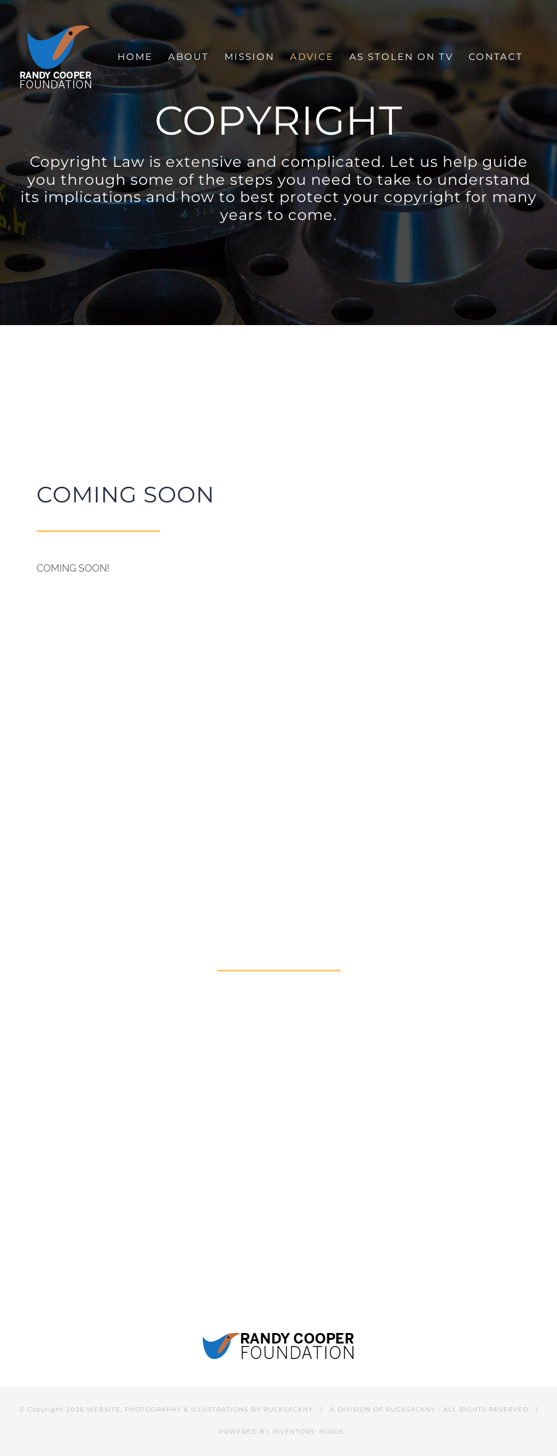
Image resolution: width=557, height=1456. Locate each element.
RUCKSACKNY (288, 1409)
